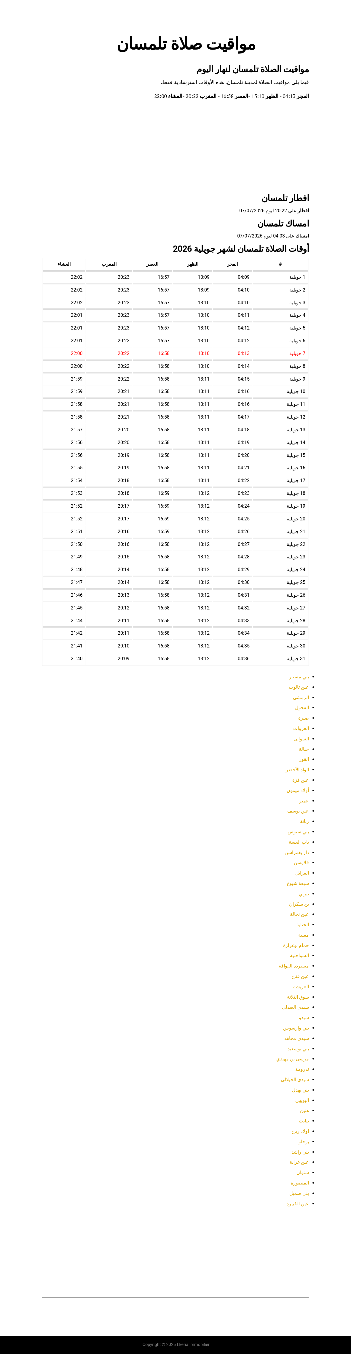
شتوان (302, 1172)
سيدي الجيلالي (295, 1079)
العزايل (302, 873)
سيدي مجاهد (296, 1038)
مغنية (303, 935)
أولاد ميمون (298, 790)
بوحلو (304, 1141)
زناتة (304, 821)
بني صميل (299, 1193)
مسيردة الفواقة (294, 966)
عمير (304, 801)
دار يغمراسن (297, 852)
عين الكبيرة (297, 1203)
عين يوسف (298, 811)
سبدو (304, 1017)
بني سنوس (298, 831)
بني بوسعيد (298, 1048)
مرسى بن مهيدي (292, 1059)
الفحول (302, 707)
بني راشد (300, 1152)
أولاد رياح (300, 1131)
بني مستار (299, 677)
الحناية (302, 924)
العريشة (301, 986)
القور (304, 759)
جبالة (304, 749)
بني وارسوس (296, 1028)
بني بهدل (300, 1090)
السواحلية (299, 955)
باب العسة (299, 842)
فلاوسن (301, 862)
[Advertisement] (175, 147)
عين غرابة (299, 1162)
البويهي (302, 1100)
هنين (304, 1110)
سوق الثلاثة (298, 997)
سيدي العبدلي (295, 1007)
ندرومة (302, 1069)
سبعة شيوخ (298, 883)
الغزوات (301, 728)
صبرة (303, 718)
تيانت (304, 1121)
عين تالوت (299, 687)
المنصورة (300, 1183)
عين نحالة (299, 914)
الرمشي (301, 697)
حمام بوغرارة (296, 945)
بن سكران (299, 904)
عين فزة (300, 780)
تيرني (304, 894)
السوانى (301, 739)
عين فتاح (300, 976)
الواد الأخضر (297, 769)
